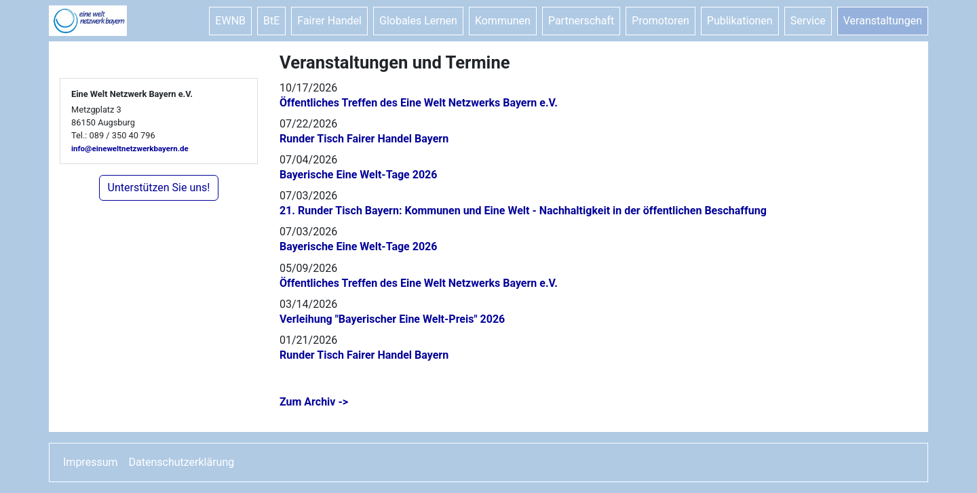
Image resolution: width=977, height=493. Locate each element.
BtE (271, 20)
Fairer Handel (329, 20)
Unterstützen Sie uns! (159, 187)
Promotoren (660, 20)
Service (808, 20)
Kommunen (503, 20)
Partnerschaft (581, 20)
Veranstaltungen (882, 20)
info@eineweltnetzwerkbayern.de (130, 148)
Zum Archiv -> (314, 401)
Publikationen (740, 20)
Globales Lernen (418, 20)
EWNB (230, 20)
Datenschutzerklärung (182, 462)
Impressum (90, 462)
